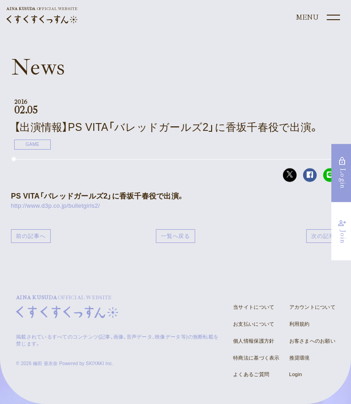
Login (295, 374)
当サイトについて (253, 307)
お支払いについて (253, 324)
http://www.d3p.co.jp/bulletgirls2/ (55, 205)
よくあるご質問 (251, 374)
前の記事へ (31, 236)
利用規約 (299, 324)
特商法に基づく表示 (256, 358)
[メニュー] (317, 17)
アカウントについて (312, 307)
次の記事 (323, 236)
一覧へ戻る (176, 236)
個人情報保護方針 (253, 341)
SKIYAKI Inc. (99, 363)
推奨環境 (299, 358)
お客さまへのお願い (312, 341)
